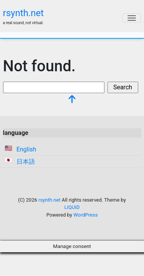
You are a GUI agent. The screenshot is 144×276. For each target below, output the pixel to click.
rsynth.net (23, 13)
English (26, 149)
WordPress (85, 215)
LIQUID (72, 207)
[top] (72, 100)
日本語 (26, 161)
